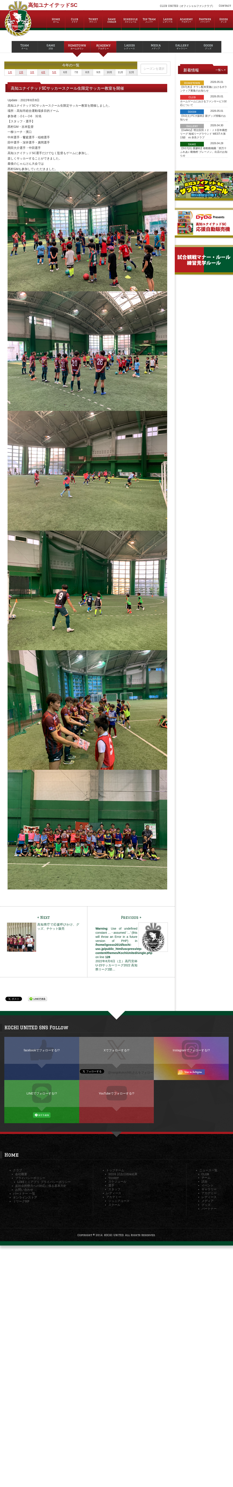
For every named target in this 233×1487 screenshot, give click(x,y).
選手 (111, 1185)
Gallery (182, 47)
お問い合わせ (24, 1189)
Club (74, 20)
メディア (208, 1201)
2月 (21, 72)
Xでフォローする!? (116, 1050)
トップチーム (115, 1170)
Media (156, 47)
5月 (54, 72)
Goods (224, 20)
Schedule (130, 20)
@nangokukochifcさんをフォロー (130, 1072)
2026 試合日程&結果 (122, 1174)
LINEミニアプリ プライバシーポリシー (44, 1182)
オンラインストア (25, 1197)
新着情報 (191, 70)
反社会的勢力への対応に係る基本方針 (40, 1185)
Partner (205, 20)
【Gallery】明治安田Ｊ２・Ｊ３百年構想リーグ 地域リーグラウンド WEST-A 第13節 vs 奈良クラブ (203, 134)
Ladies (168, 20)
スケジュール (117, 1181)
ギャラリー (209, 1189)
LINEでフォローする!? (42, 1093)
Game (112, 20)
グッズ (206, 1204)
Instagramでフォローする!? (191, 1050)
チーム (206, 1177)
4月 (43, 72)
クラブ (17, 1170)
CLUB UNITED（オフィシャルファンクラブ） (187, 6)
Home (56, 20)
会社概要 (21, 1174)
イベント (208, 1185)
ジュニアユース (118, 1201)
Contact (225, 5)
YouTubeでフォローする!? (116, 1093)
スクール (114, 1204)
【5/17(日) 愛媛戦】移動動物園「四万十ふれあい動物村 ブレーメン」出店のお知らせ (203, 152)
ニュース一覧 (208, 1170)
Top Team (149, 20)
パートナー (209, 1208)
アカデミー (113, 1197)
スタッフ (114, 1189)
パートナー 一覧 (24, 1193)
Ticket (93, 20)
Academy (186, 20)
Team (25, 47)
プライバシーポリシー (30, 1178)
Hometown (77, 47)
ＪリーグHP (21, 1201)
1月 (10, 72)
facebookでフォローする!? (42, 1050)
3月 (32, 72)
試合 (205, 1181)
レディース (113, 1193)
